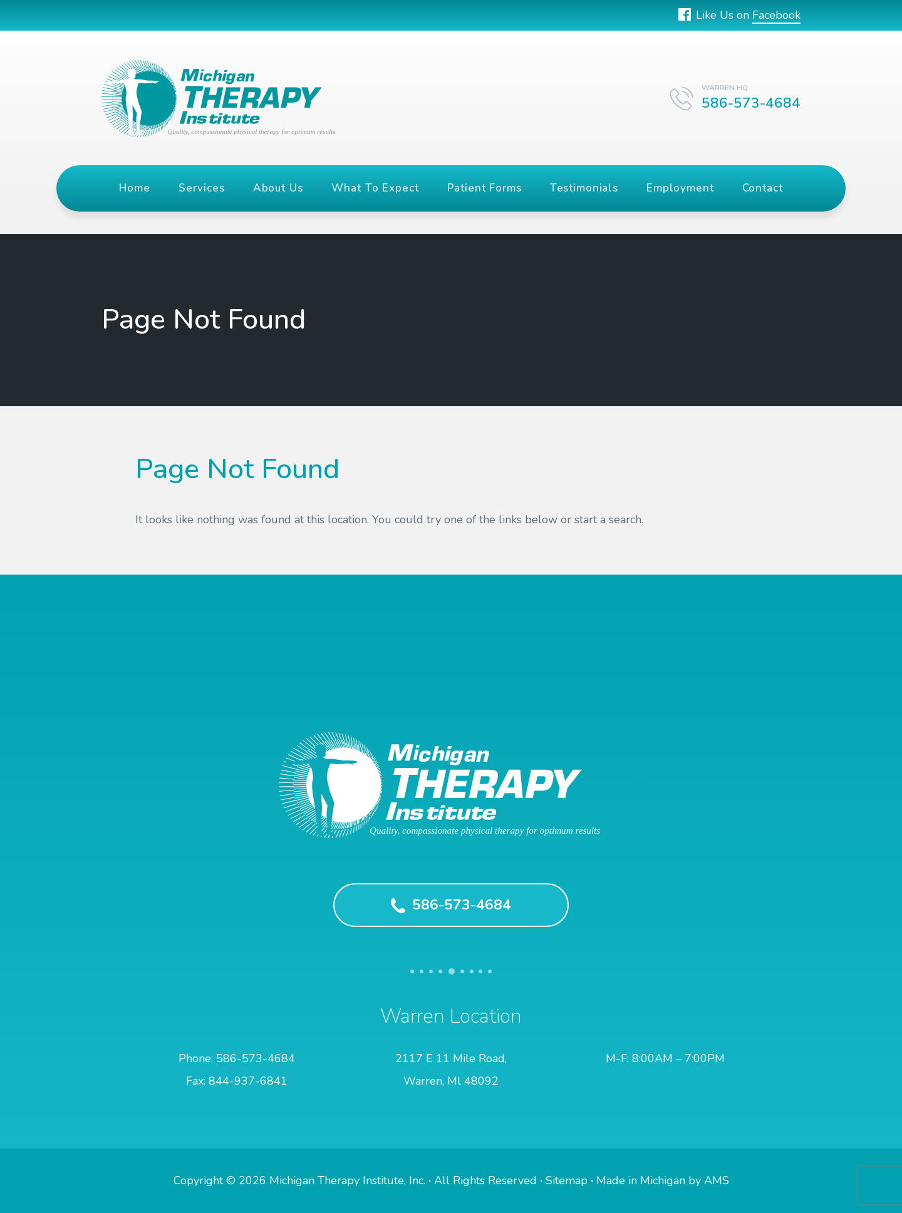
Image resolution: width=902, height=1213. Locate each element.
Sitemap (567, 1180)
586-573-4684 (451, 904)
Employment (680, 188)
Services (202, 188)
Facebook (776, 15)
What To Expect (375, 188)
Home (134, 188)
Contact (762, 188)
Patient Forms (484, 188)
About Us (278, 188)
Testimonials (584, 188)
